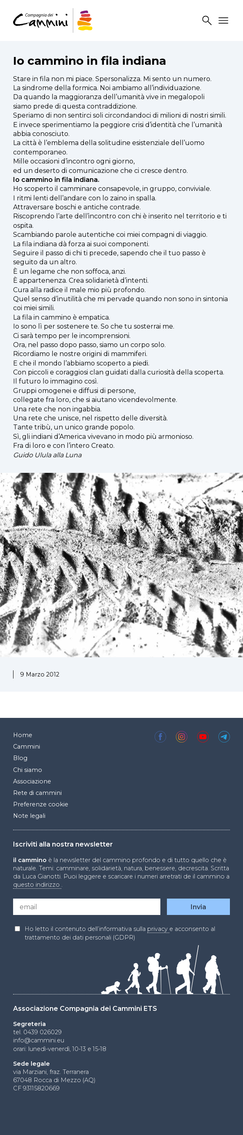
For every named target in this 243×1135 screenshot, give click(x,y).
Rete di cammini (37, 793)
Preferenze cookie (40, 804)
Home (22, 735)
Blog (20, 758)
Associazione (32, 781)
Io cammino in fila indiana (89, 61)
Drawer (224, 21)
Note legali (29, 815)
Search (208, 21)
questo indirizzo (37, 884)
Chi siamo (27, 770)
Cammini (26, 746)
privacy (158, 929)
